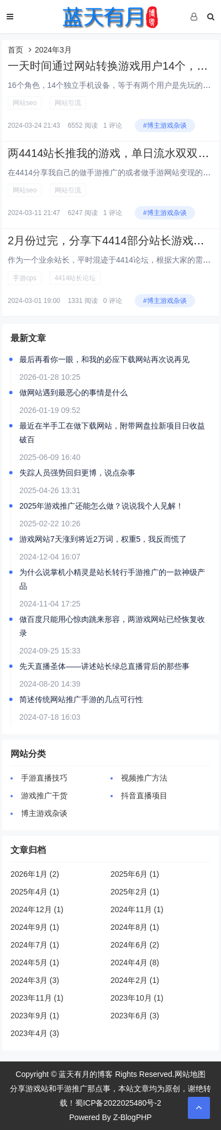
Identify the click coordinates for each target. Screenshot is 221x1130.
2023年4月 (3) (34, 1033)
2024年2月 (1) (134, 980)
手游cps (24, 278)
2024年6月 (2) (134, 944)
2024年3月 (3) (34, 980)
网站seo (24, 103)
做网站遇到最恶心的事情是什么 (73, 392)
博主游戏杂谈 (44, 813)
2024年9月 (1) (34, 927)
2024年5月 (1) (34, 962)
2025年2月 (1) (134, 891)
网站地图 (190, 1074)
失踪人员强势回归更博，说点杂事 (77, 472)
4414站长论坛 (75, 278)
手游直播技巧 (44, 777)
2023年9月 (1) (34, 1015)
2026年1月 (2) (34, 874)
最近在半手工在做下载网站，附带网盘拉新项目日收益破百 (112, 432)
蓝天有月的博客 (86, 1074)
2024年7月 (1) (34, 944)
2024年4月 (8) (134, 962)
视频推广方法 (144, 777)
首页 (15, 49)
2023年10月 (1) (137, 997)
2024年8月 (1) (134, 927)
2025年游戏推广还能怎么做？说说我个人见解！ (101, 505)
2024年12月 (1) (37, 909)
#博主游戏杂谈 (165, 125)
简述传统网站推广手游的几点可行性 (81, 699)
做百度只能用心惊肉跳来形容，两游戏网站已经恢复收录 (112, 626)
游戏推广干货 (44, 795)
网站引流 (68, 103)
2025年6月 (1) (134, 874)
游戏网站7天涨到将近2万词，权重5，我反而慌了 (103, 539)
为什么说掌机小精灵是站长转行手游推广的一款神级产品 (112, 579)
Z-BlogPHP (132, 1117)
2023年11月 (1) (37, 997)
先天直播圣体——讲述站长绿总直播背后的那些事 (104, 666)
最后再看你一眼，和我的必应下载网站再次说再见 (104, 359)
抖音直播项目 (144, 795)
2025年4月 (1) (34, 891)
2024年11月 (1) (137, 909)
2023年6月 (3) (134, 1015)
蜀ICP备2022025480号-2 (118, 1102)
